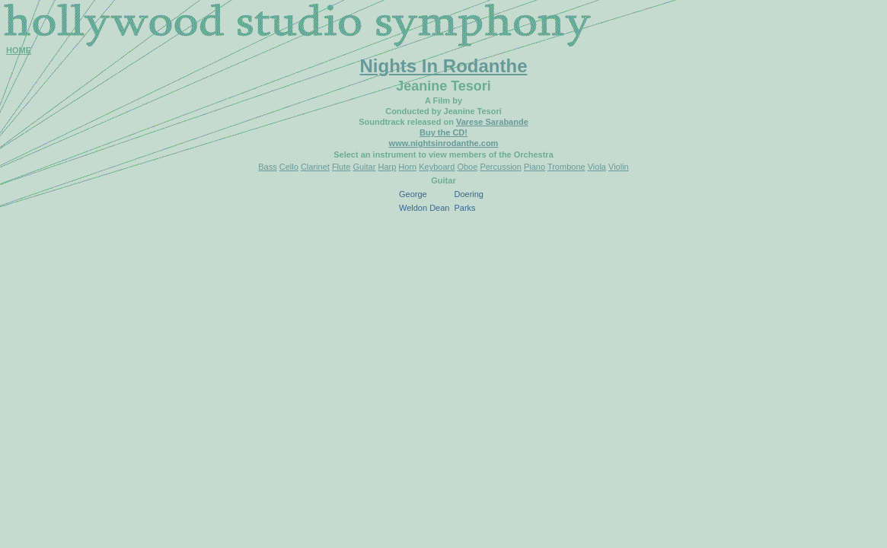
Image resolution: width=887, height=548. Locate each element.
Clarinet (315, 166)
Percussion (500, 166)
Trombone (566, 166)
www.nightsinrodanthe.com (444, 143)
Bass (267, 166)
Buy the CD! (443, 132)
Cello (288, 166)
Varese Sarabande (492, 121)
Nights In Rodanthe (444, 66)
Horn (407, 166)
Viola (597, 166)
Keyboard (437, 166)
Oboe (467, 166)
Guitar (364, 166)
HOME (18, 50)
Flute (341, 166)
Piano (534, 166)
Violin (618, 166)
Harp (387, 166)
